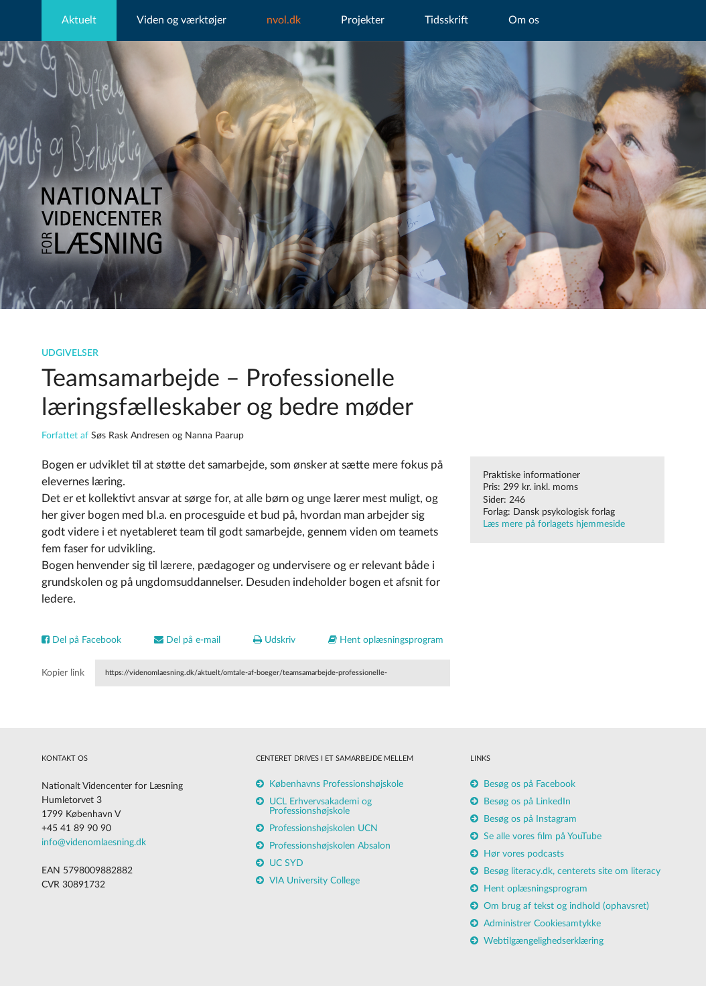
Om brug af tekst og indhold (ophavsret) (566, 906)
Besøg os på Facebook (529, 784)
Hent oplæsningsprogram (385, 640)
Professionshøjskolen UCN (323, 828)
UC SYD (286, 863)
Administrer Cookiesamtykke (542, 923)
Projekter (362, 20)
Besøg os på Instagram (530, 819)
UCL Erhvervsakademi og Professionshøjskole (320, 806)
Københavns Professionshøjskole (336, 784)
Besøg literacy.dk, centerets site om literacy (572, 871)
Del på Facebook (81, 640)
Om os (523, 20)
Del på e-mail (187, 640)
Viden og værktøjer (181, 20)
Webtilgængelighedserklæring (544, 941)
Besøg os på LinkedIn (527, 801)
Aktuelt (79, 20)
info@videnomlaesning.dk (94, 842)
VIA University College (314, 880)
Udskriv (274, 640)
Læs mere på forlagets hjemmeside (554, 524)
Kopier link (63, 673)
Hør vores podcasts (524, 854)
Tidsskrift (446, 20)
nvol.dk (284, 20)
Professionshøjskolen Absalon (330, 846)
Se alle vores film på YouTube (543, 836)
